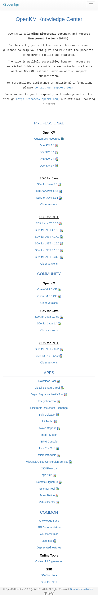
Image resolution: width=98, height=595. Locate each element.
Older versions (49, 204)
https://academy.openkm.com (37, 99)
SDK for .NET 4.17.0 (47, 236)
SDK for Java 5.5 (47, 184)
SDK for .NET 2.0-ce (47, 348)
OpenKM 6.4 (47, 165)
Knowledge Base (49, 520)
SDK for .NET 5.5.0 (47, 223)
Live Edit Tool (47, 448)
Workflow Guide (49, 533)
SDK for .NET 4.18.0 (47, 229)
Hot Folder (47, 421)
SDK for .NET (49, 581)
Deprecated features (49, 547)
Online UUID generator (49, 561)
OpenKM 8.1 (47, 151)
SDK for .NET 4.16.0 (47, 243)
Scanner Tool (47, 488)
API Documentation (49, 527)
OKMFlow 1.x (49, 468)
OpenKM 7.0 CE (47, 289)
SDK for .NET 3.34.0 (47, 256)
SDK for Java (49, 575)
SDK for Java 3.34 (47, 197)
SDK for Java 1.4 (47, 323)
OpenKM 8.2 (47, 145)
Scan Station (47, 495)
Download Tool (47, 380)
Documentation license (81, 589)
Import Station (49, 434)
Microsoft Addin (47, 454)
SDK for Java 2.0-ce (47, 316)
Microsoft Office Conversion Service (47, 461)
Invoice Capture (47, 427)
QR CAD (47, 475)
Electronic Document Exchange (49, 407)
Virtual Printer (47, 501)
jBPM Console (49, 441)
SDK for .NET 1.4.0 (47, 355)
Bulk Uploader (47, 414)
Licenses (47, 540)
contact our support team (53, 88)
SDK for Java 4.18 (47, 190)
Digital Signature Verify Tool (47, 394)
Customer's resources (47, 138)
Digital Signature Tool (47, 387)
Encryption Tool (47, 400)
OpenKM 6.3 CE (47, 296)
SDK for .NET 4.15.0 (47, 250)
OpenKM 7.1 (47, 158)
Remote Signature (47, 481)
